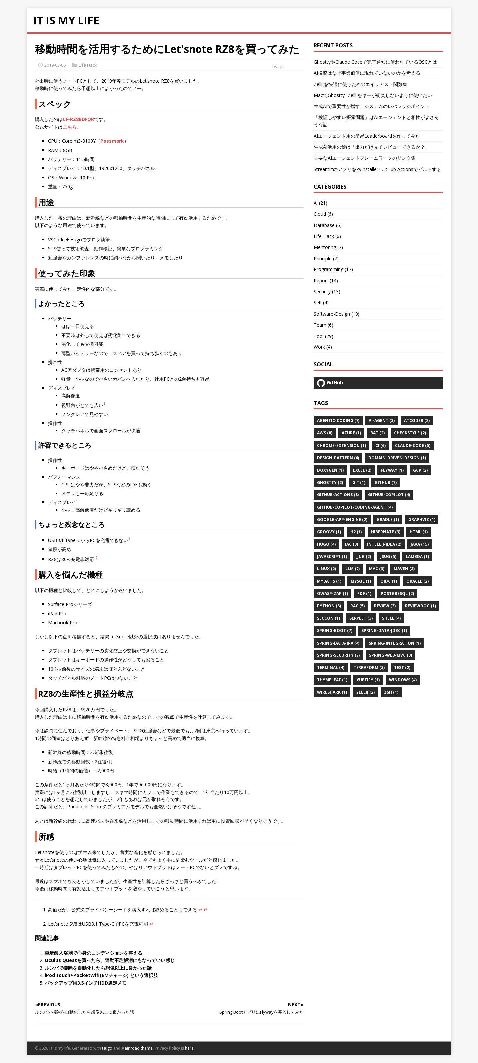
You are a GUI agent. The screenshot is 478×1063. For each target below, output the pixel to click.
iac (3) (351, 544)
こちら (70, 127)
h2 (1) (356, 532)
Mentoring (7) (328, 247)
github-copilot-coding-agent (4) (355, 507)
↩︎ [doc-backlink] (200, 909)
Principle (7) (326, 258)
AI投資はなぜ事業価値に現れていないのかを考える (367, 73)
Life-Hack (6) (327, 236)
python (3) (329, 606)
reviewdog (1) (420, 606)
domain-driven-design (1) (397, 458)
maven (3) (404, 568)
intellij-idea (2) (384, 544)
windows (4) (403, 680)
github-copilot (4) (389, 494)
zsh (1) (391, 692)
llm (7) (352, 568)
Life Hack (88, 65)
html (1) (419, 532)
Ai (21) (320, 203)
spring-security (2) (338, 655)
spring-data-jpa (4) (338, 643)
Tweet (278, 66)
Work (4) (323, 347)
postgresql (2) (397, 593)
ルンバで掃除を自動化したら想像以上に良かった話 (98, 968)
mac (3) (376, 568)
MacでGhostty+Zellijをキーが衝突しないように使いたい (373, 95)
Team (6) (323, 325)
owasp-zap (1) (332, 593)
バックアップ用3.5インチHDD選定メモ (85, 983)
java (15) (420, 544)
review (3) (385, 606)
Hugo (107, 1048)
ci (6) (380, 445)
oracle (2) (417, 581)
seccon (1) (328, 618)
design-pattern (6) (338, 458)
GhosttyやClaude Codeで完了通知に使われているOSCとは (375, 62)
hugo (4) (326, 544)
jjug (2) (363, 556)
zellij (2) (365, 692)
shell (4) (391, 618)
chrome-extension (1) (341, 445)
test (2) (402, 667)
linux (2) (326, 568)
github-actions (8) (338, 494)
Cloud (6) (323, 214)
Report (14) (326, 280)
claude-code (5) (412, 445)
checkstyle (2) (410, 433)
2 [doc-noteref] (96, 557)
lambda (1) (417, 556)
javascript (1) (332, 556)
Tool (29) (323, 336)
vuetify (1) (368, 680)
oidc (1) (388, 581)
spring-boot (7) (334, 630)
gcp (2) (420, 470)
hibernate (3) (385, 532)
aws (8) (324, 433)
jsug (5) (388, 556)
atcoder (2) (417, 420)
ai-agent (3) (382, 420)
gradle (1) (388, 519)
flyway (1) (392, 470)
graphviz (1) (421, 519)
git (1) (358, 482)
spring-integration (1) (395, 643)
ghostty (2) (330, 482)
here (189, 1048)
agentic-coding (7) (338, 420)
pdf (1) (364, 593)
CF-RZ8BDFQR (78, 119)
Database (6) (328, 225)
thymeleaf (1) (332, 680)
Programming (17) (333, 269)
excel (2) (362, 470)
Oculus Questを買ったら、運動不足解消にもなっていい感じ (110, 960)
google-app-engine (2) (342, 519)
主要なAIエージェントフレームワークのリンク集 (365, 158)
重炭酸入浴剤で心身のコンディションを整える (93, 953)
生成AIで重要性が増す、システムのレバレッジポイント (372, 106)
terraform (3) (369, 667)
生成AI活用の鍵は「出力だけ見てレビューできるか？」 (372, 147)
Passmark (112, 141)
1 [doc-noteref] (104, 403)
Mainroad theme (137, 1048)
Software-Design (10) (336, 314)
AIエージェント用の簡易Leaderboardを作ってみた (367, 136)
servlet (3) (361, 618)
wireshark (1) (332, 692)
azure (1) (351, 433)
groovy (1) (329, 532)
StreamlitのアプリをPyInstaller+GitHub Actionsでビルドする (377, 169)
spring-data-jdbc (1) (384, 630)
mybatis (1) (329, 581)
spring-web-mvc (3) (390, 655)
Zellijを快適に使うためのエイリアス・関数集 (360, 84)
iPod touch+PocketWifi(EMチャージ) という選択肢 (101, 975)
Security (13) (327, 291)
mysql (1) (361, 581)
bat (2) (377, 433)
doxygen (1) (330, 470)
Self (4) (321, 302)
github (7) (386, 482)
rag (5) (357, 606)
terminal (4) (330, 667)
